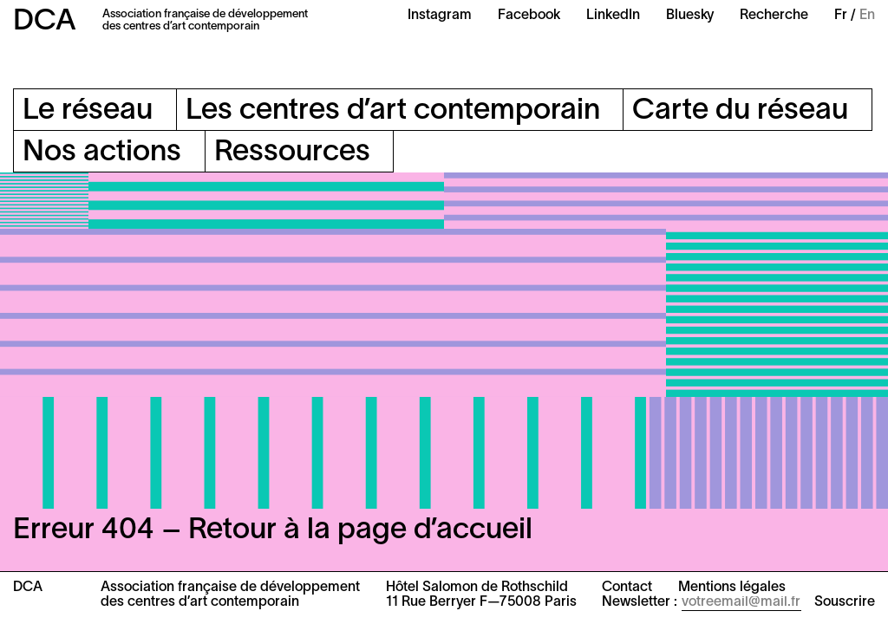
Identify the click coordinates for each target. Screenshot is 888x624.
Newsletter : (639, 602)
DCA (44, 22)
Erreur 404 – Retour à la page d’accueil (272, 530)
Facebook (529, 16)
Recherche (774, 16)
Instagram (440, 16)
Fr (840, 16)
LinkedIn (613, 16)
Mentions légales (732, 588)
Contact (627, 588)
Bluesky (690, 16)
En (867, 16)
